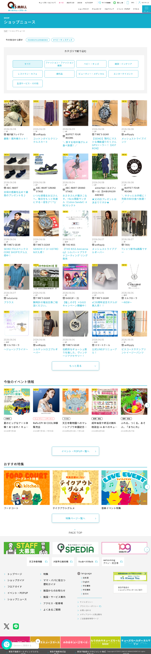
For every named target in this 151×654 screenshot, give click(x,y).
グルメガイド (96, 9)
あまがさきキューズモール (45, 642)
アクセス (136, 9)
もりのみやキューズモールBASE (106, 642)
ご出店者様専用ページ (89, 618)
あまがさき (70, 2)
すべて (27, 63)
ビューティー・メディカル (91, 73)
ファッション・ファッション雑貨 (60, 64)
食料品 (59, 73)
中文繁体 (86, 585)
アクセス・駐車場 (53, 603)
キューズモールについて (47, 2)
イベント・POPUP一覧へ (75, 451)
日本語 (85, 577)
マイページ (145, 2)
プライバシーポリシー (89, 606)
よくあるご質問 (51, 609)
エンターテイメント (123, 73)
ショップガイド (83, 9)
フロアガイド (14, 586)
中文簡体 (86, 589)
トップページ (14, 574)
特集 (45, 574)
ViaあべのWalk (85, 561)
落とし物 (120, 2)
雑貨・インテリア (123, 63)
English (86, 581)
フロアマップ (109, 9)
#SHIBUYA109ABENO (38, 39)
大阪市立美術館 (60, 561)
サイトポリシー (86, 602)
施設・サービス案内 (54, 597)
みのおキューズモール (75, 642)
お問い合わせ (85, 610)
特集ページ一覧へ (75, 518)
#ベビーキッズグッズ (62, 39)
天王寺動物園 (35, 561)
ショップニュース (17, 599)
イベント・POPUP (123, 9)
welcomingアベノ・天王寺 (110, 561)
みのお (79, 2)
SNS (132, 3)
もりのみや (89, 2)
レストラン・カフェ (27, 73)
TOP (6, 31)
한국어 (85, 593)
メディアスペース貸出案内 (91, 614)
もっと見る (75, 365)
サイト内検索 (106, 2)
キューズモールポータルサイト (136, 642)
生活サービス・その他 (27, 83)
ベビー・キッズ (91, 63)
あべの (61, 2)
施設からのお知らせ (54, 590)
